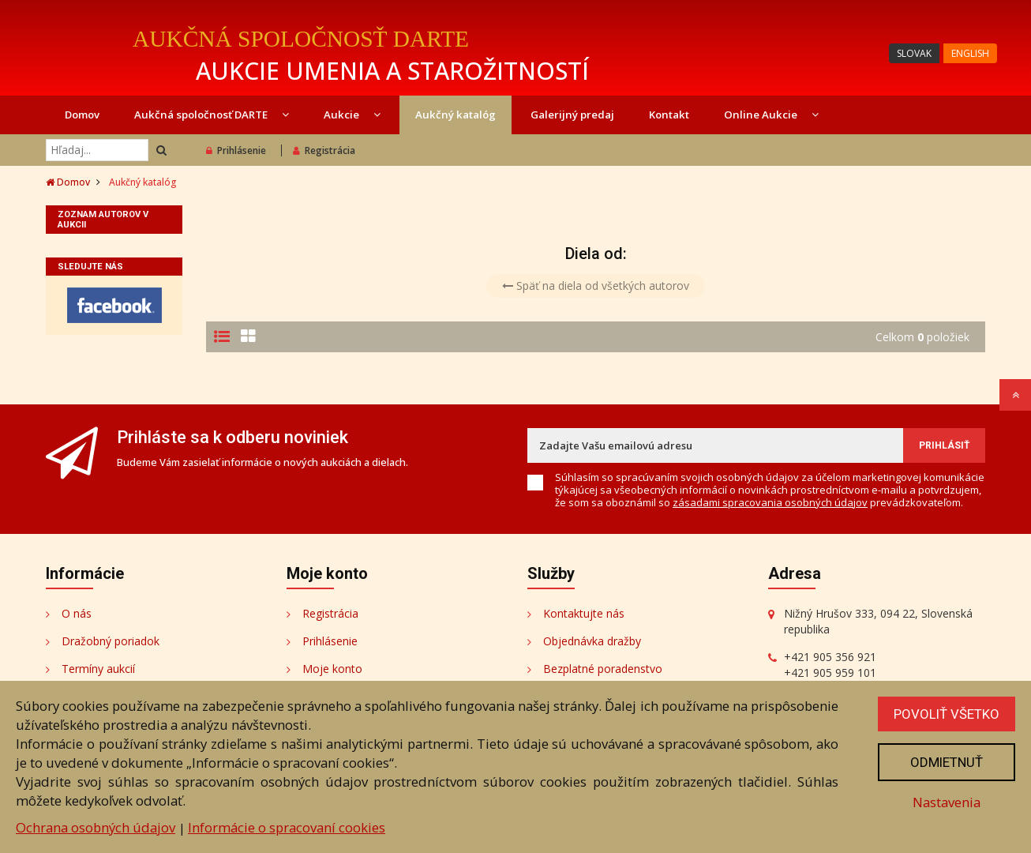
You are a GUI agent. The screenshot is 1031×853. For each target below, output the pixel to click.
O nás (77, 613)
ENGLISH (970, 53)
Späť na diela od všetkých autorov (595, 285)
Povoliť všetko (946, 714)
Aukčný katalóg (455, 114)
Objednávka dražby (592, 640)
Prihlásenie (236, 150)
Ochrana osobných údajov (95, 827)
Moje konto (332, 668)
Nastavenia (946, 802)
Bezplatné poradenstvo (602, 668)
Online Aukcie (771, 114)
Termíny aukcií (98, 668)
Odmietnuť (946, 762)
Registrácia (324, 150)
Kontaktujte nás (583, 613)
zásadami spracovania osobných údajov (770, 502)
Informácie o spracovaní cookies (286, 827)
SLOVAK (914, 53)
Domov (82, 114)
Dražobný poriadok (110, 640)
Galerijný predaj (572, 114)
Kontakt (669, 114)
